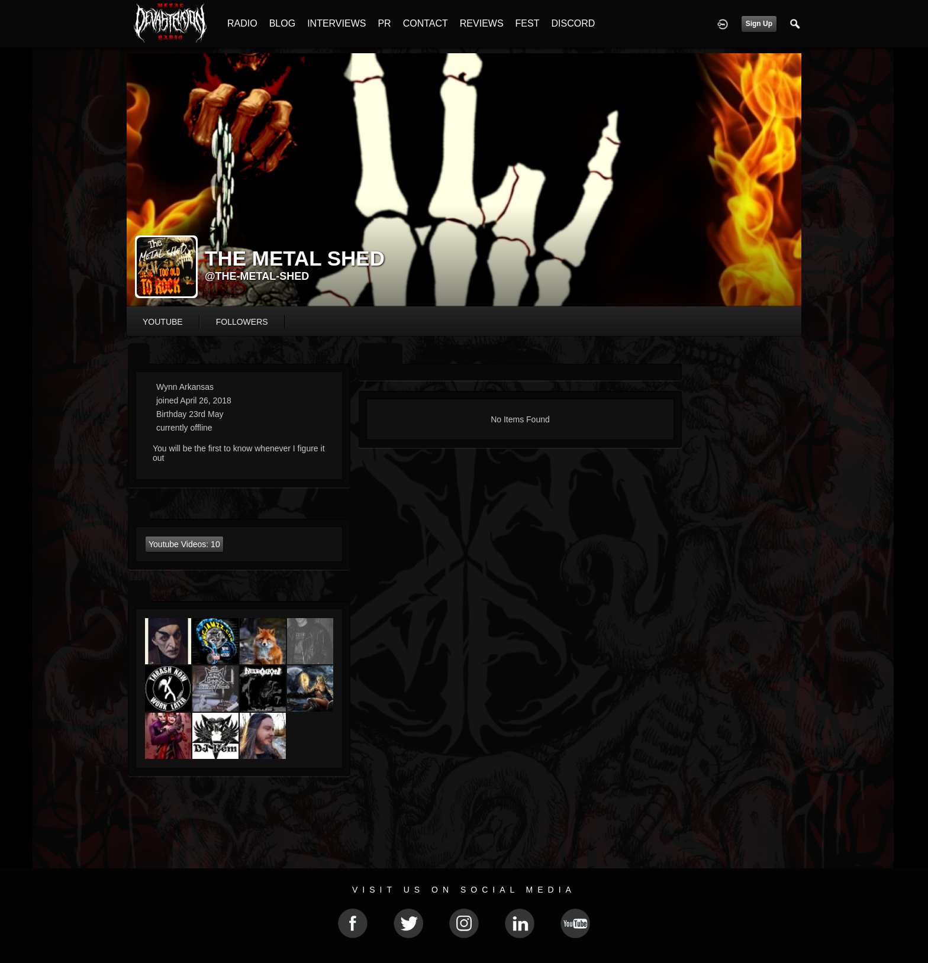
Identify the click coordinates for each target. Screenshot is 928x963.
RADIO (242, 23)
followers (242, 322)
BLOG (282, 23)
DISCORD (573, 23)
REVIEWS (482, 23)
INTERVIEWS (336, 23)
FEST (527, 23)
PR (384, 23)
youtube (163, 322)
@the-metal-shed (257, 276)
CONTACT (425, 23)
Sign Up (759, 24)
